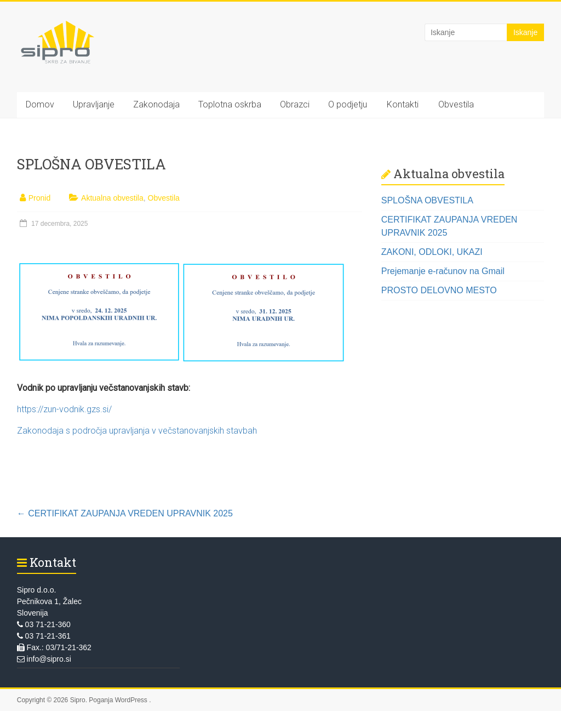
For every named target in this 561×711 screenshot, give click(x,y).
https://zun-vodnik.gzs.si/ (64, 409)
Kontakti (403, 104)
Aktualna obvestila (112, 198)
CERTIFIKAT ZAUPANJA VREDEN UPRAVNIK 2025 (125, 513)
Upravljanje (94, 104)
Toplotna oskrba (229, 104)
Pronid (39, 198)
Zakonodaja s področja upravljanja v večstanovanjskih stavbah (137, 430)
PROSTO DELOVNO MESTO (439, 290)
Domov (40, 104)
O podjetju (347, 104)
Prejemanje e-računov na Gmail (443, 271)
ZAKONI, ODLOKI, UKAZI (432, 252)
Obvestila (456, 104)
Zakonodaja (156, 104)
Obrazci (295, 104)
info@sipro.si (44, 659)
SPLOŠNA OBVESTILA (427, 200)
